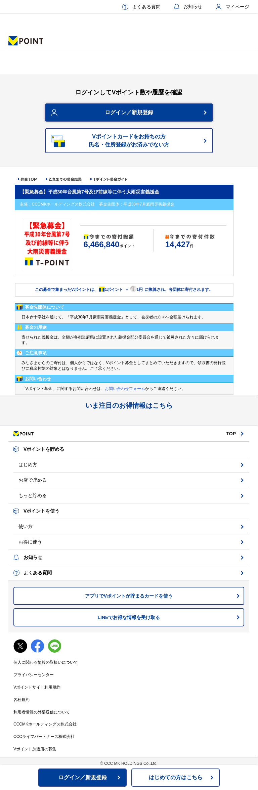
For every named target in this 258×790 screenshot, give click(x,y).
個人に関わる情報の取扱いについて (45, 662)
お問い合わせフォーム (125, 388)
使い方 (25, 526)
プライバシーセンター (33, 674)
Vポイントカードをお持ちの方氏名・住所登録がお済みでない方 (129, 140)
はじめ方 (27, 464)
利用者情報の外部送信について (41, 712)
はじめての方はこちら (176, 777)
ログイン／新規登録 (129, 112)
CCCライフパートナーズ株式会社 (44, 736)
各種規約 (21, 699)
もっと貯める (32, 495)
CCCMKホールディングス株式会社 (45, 724)
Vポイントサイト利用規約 (36, 687)
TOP (231, 433)
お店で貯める (32, 480)
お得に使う (30, 541)
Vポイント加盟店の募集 (34, 749)
